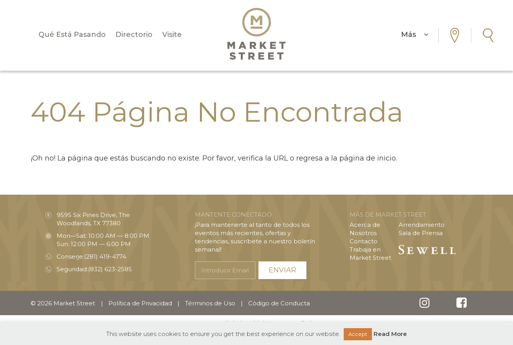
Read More (390, 334)
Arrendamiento (422, 224)
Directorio (133, 34)
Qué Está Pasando (72, 34)
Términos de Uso (210, 303)
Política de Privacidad (140, 303)
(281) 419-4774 (105, 256)
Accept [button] (357, 334)
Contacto (363, 241)
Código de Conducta (279, 303)
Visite (172, 34)
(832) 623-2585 (110, 269)
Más (415, 34)
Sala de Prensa (421, 233)
